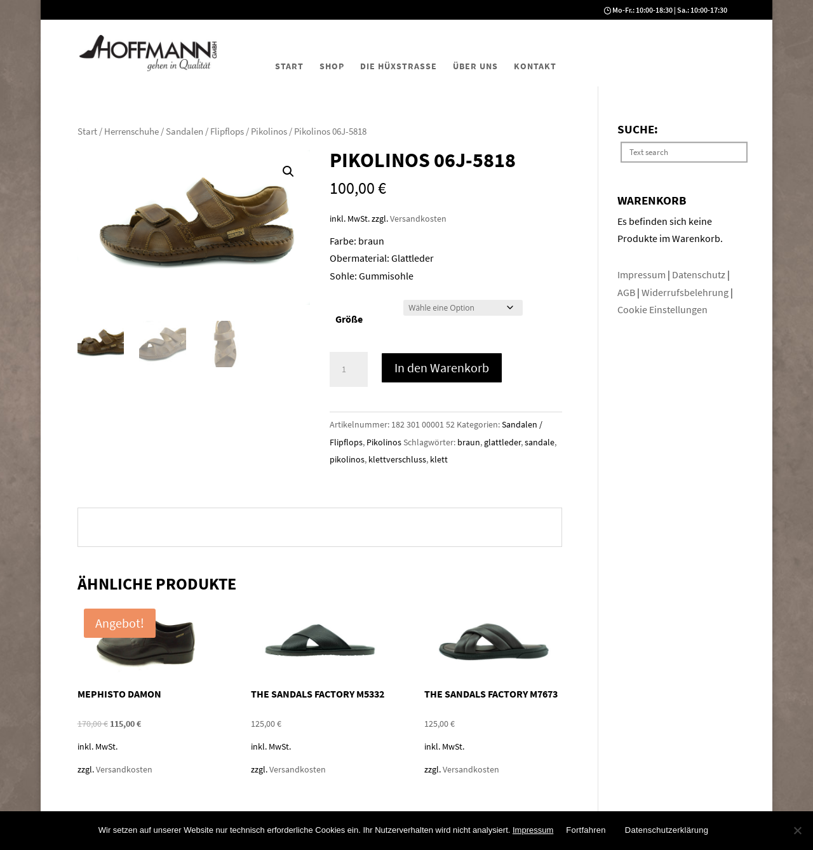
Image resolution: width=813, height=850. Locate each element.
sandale (539, 442)
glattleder (502, 442)
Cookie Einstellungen (662, 309)
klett (439, 459)
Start (87, 131)
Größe (349, 319)
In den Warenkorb (441, 367)
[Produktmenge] (349, 370)
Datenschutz (699, 274)
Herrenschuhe (131, 131)
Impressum (642, 274)
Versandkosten (418, 218)
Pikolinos (269, 131)
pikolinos (347, 459)
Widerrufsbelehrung (685, 292)
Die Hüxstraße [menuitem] (398, 66)
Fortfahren (585, 830)
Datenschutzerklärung (666, 830)
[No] (797, 830)
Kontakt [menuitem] (535, 66)
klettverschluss (397, 459)
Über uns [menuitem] (475, 66)
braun (468, 442)
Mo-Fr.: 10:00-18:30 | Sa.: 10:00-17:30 (669, 10)
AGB (627, 292)
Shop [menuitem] (331, 66)
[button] (288, 171)
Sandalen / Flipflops (205, 131)
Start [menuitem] (289, 66)
